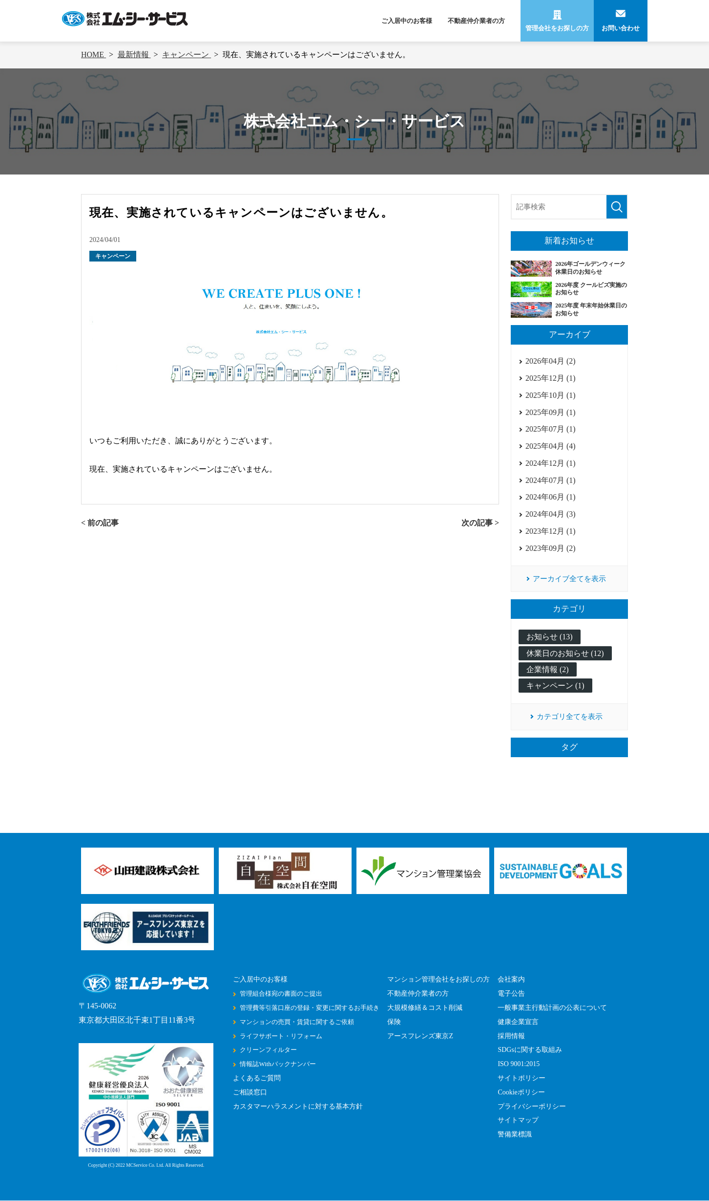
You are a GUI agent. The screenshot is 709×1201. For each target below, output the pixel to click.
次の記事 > (480, 523)
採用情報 (511, 1036)
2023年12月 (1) (550, 531)
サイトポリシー (521, 1078)
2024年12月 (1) (550, 463)
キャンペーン (112, 256)
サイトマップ (518, 1120)
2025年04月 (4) (550, 446)
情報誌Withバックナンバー (277, 1064)
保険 (394, 1022)
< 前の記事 (100, 523)
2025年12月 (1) (550, 378)
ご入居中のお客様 (406, 20)
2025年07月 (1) (550, 429)
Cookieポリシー (521, 1092)
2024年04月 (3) (550, 514)
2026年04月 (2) (550, 361)
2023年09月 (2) (550, 548)
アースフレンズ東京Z (420, 1036)
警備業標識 (515, 1134)
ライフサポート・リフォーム (281, 1036)
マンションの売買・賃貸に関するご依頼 (297, 1022)
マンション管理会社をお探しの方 (438, 979)
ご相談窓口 (250, 1092)
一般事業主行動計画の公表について (552, 1007)
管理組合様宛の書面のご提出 (281, 994)
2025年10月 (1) (550, 395)
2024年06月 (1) (550, 497)
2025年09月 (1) (550, 412)
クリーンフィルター (268, 1050)
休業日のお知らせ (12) (565, 653)
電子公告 (511, 994)
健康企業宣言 (518, 1022)
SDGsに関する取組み (530, 1050)
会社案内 (511, 979)
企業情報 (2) (547, 669)
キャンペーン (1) (555, 685)
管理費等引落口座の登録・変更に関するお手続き (309, 1007)
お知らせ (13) (549, 637)
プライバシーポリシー (532, 1106)
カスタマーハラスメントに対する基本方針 (298, 1106)
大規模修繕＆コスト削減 (424, 1007)
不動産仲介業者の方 (476, 20)
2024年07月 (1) (550, 480)
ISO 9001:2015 (519, 1064)
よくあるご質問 (257, 1078)
